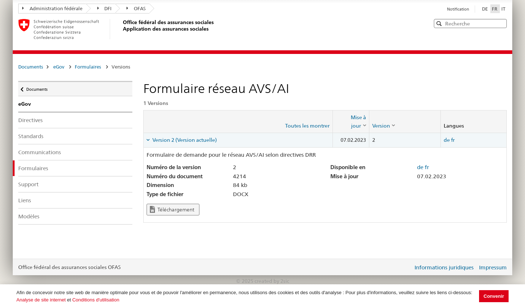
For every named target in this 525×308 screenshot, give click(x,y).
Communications (39, 152)
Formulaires (88, 67)
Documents (30, 67)
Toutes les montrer (307, 126)
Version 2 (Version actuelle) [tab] (184, 140)
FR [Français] (495, 9)
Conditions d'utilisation (95, 300)
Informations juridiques (444, 267)
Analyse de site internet (41, 300)
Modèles (28, 216)
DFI (104, 8)
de (447, 140)
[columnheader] (350, 121)
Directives (30, 120)
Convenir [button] (493, 296)
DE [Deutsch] (485, 9)
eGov (58, 67)
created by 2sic (271, 281)
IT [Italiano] (503, 9)
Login (406, 267)
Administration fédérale (52, 8)
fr (453, 140)
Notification (458, 9)
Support (28, 184)
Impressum (493, 267)
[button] (501, 23)
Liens (24, 200)
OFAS (136, 8)
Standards (30, 136)
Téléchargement (172, 209)
